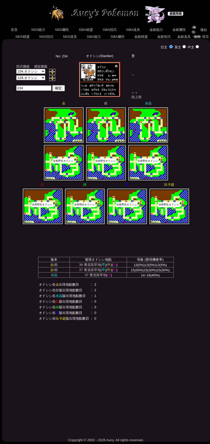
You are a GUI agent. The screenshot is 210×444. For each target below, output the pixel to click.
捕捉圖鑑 (40, 66)
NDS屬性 (62, 30)
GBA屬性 (118, 37)
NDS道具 (70, 37)
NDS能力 (38, 30)
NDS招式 (46, 37)
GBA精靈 (86, 30)
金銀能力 (156, 30)
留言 (205, 37)
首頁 (14, 30)
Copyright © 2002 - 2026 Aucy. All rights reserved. (106, 440)
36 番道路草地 (90, 265)
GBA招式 (110, 30)
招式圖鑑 (23, 66)
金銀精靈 (140, 37)
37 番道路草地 (90, 270)
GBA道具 (133, 30)
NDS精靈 (23, 37)
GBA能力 (94, 37)
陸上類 (137, 97)
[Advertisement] (48, 378)
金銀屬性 (179, 30)
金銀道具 (183, 37)
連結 (203, 30)
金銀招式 (163, 37)
